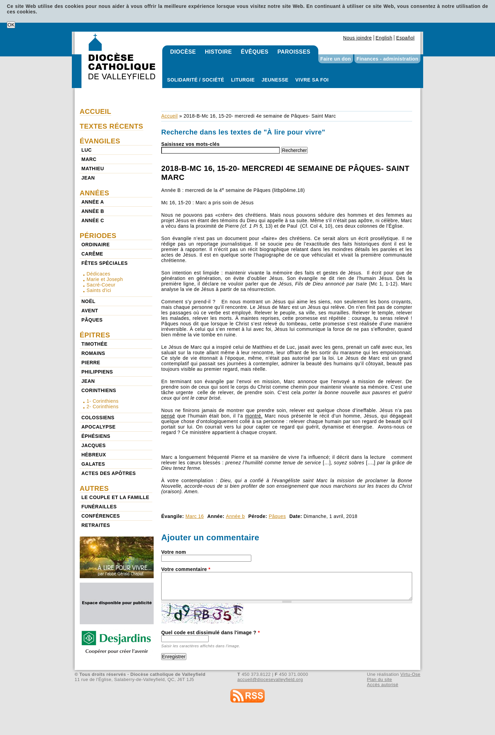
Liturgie (243, 80)
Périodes (98, 235)
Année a (92, 202)
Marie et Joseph (105, 279)
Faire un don (335, 59)
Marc (89, 159)
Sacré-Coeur (101, 285)
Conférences (100, 516)
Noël (88, 301)
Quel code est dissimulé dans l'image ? (210, 632)
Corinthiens (98, 390)
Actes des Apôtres (108, 473)
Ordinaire (95, 244)
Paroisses (293, 52)
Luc (86, 150)
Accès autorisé (382, 684)
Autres (94, 488)
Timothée (94, 344)
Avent (89, 310)
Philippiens (97, 372)
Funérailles (99, 506)
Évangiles (100, 141)
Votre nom (173, 552)
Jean (88, 178)
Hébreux (93, 454)
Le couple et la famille (115, 497)
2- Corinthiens (103, 406)
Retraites (95, 525)
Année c (92, 220)
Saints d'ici (99, 290)
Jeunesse (275, 80)
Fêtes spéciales (104, 263)
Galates (93, 464)
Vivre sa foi (312, 80)
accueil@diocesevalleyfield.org (270, 679)
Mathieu (92, 168)
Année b (235, 516)
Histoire (218, 52)
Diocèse (183, 52)
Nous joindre (357, 38)
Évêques (254, 52)
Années (94, 193)
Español (405, 38)
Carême (92, 254)
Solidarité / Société (195, 80)
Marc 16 (194, 516)
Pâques (277, 516)
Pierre (90, 362)
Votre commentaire (185, 569)
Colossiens (97, 417)
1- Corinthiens (103, 401)
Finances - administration (387, 59)
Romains (93, 353)
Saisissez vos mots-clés (190, 144)
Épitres (95, 335)
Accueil (169, 116)
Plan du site (379, 679)
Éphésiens (95, 436)
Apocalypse (98, 427)
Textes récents (111, 126)
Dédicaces (98, 274)
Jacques (93, 445)
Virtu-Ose (410, 674)
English (384, 38)
